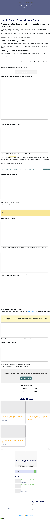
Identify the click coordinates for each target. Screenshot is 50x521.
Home (20, 2)
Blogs (24, 2)
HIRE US (32, 2)
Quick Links (38, 499)
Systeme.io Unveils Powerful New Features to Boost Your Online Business (38, 416)
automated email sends (31, 310)
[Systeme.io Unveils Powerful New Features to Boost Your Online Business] (18, 484)
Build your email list (12, 156)
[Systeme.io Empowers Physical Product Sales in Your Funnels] (18, 479)
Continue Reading (4, 418)
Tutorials (28, 2)
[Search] (35, 470)
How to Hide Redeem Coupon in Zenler (28, 488)
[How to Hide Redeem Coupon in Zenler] (18, 489)
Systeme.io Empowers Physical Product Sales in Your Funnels (12, 415)
